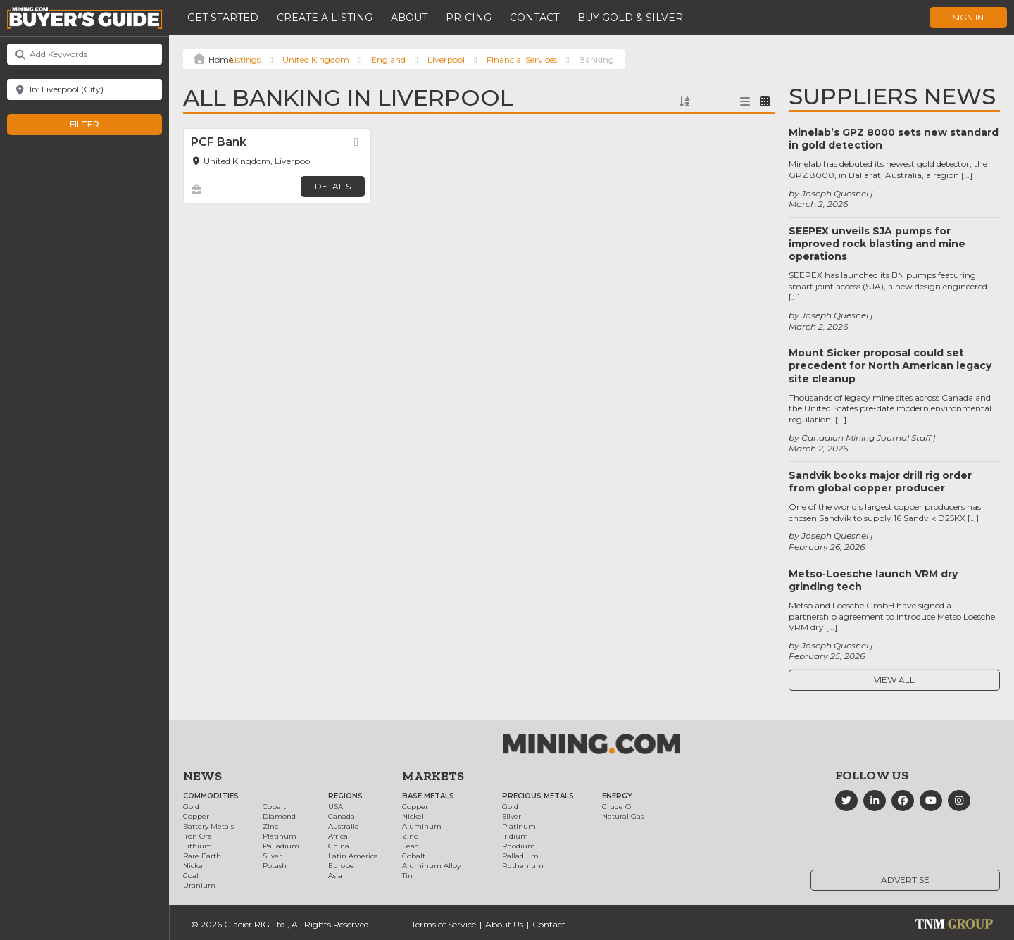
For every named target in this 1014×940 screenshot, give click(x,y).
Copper (196, 816)
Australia (343, 826)
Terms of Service (443, 924)
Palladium (281, 846)
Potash (275, 865)
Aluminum (422, 826)
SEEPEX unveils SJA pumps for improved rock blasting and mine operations (877, 244)
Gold (191, 806)
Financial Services (522, 59)
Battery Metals (208, 826)
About (409, 17)
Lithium (197, 846)
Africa (338, 836)
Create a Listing (325, 17)
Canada (341, 816)
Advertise (905, 880)
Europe (341, 865)
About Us (504, 924)
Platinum (279, 836)
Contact (534, 17)
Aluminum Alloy (431, 865)
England (388, 59)
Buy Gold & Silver (630, 17)
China (338, 846)
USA (335, 806)
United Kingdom (315, 59)
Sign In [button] (968, 17)
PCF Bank (218, 142)
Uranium (199, 885)
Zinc (270, 826)
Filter (99, 124)
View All (894, 680)
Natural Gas (623, 816)
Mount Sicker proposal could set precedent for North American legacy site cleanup (890, 365)
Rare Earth (202, 855)
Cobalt (274, 806)
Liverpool (446, 59)
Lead (410, 846)
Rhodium (518, 846)
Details (333, 186)
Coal (191, 875)
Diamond (279, 816)
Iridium (515, 836)
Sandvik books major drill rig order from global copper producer (880, 481)
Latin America (353, 855)
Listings (245, 59)
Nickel (194, 865)
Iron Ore (197, 836)
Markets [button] (433, 776)
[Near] (84, 89)
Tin (407, 875)
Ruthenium (523, 865)
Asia (335, 875)
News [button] (202, 776)
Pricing (469, 17)
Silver (272, 855)
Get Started (222, 17)
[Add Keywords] (84, 54)
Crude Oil (618, 806)
